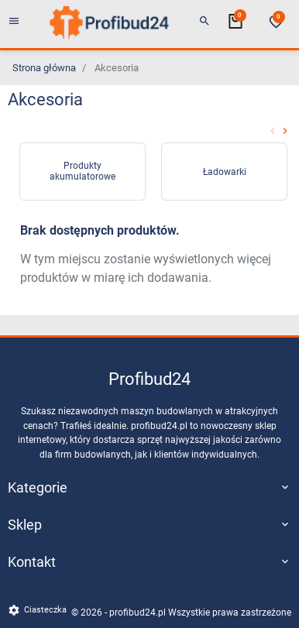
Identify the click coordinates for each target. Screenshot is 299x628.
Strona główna (44, 68)
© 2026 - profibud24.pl (119, 612)
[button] (204, 22)
